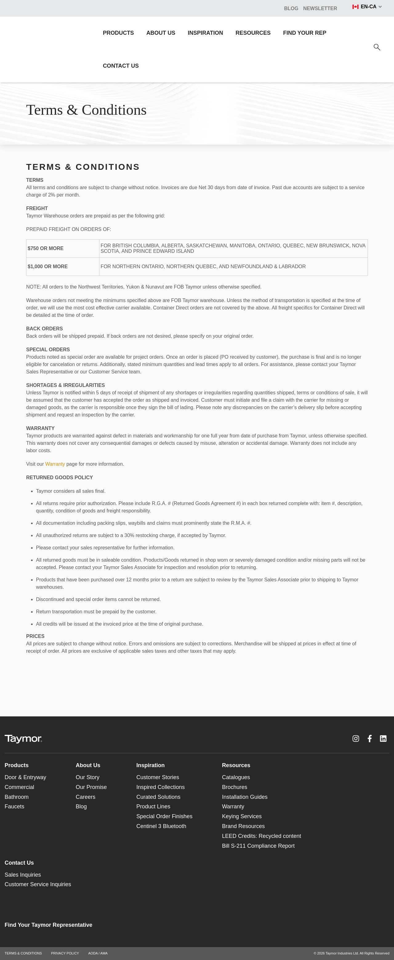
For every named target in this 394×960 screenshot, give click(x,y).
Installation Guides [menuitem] (244, 797)
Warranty (55, 464)
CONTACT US (121, 66)
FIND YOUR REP (305, 33)
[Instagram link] (356, 738)
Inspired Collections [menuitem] (160, 787)
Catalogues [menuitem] (236, 777)
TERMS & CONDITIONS (23, 953)
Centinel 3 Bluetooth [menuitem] (161, 826)
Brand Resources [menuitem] (243, 826)
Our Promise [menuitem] (91, 787)
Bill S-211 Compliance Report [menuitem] (258, 846)
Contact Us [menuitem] (19, 863)
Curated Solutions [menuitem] (158, 797)
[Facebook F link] (369, 738)
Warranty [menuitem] (233, 806)
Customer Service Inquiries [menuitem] (38, 884)
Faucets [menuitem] (14, 806)
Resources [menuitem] (236, 765)
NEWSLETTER (320, 8)
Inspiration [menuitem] (150, 765)
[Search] (377, 47)
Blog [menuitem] (81, 806)
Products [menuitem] (17, 765)
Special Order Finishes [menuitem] (164, 816)
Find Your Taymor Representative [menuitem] (48, 925)
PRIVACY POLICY (65, 953)
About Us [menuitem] (88, 765)
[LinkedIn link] (383, 738)
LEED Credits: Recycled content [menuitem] (261, 836)
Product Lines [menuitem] (153, 806)
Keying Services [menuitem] (242, 816)
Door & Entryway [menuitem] (25, 777)
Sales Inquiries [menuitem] (23, 875)
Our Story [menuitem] (87, 777)
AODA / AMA (98, 953)
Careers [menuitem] (85, 797)
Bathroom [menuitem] (17, 797)
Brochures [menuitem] (234, 787)
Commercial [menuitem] (19, 787)
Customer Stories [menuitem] (157, 777)
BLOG (291, 8)
